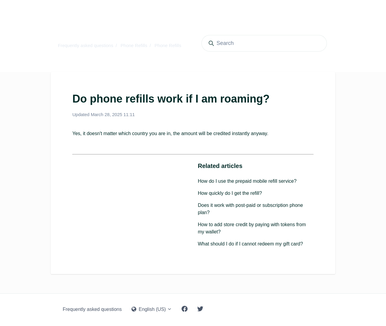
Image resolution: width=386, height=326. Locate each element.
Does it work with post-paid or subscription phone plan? (250, 209)
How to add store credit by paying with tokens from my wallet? (252, 228)
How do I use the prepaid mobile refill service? (247, 181)
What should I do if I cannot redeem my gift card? (250, 243)
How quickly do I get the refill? (230, 193)
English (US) (151, 309)
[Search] (264, 43)
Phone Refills (134, 45)
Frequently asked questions (85, 45)
